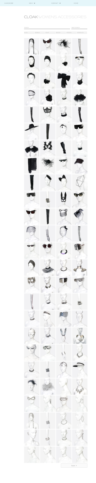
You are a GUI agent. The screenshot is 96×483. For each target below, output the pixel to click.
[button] (31, 3)
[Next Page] (74, 466)
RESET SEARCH (76, 27)
